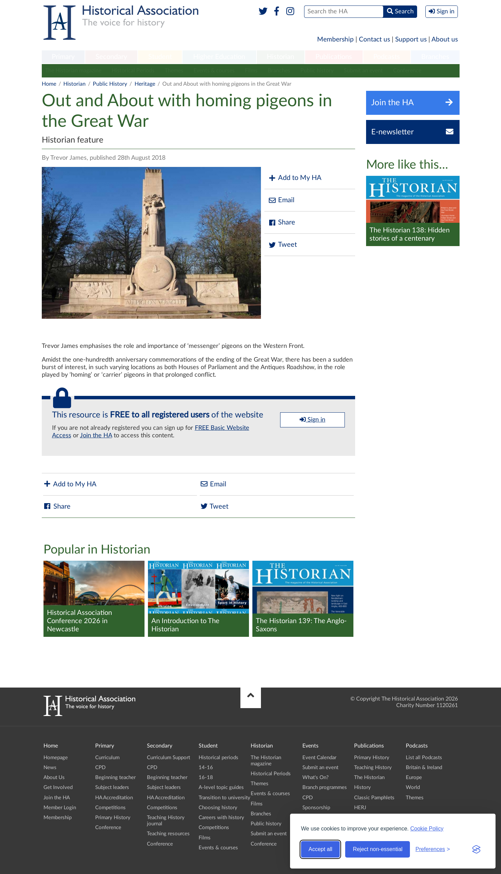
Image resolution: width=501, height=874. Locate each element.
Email (281, 200)
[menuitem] (63, 57)
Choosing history (218, 807)
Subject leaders (112, 787)
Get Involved (58, 787)
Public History (110, 84)
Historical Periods (133, 70)
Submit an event (363, 70)
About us (444, 39)
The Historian (369, 777)
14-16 (206, 767)
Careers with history (221, 817)
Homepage (55, 757)
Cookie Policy (426, 828)
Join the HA (96, 436)
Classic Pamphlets (374, 797)
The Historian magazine (73, 70)
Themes (174, 70)
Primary (63, 56)
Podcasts (386, 56)
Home (49, 84)
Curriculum (107, 757)
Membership (335, 39)
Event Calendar (319, 757)
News (50, 767)
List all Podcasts (424, 757)
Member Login (59, 807)
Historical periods (218, 757)
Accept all (320, 849)
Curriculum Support (168, 757)
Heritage (145, 84)
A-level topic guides (221, 787)
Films (251, 70)
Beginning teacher (115, 777)
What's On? (315, 777)
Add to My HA (295, 178)
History (362, 787)
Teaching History (373, 767)
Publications (333, 56)
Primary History (112, 817)
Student (160, 56)
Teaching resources (168, 833)
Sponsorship (316, 807)
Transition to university (224, 797)
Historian (280, 56)
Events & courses (214, 70)
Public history (317, 70)
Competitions (110, 807)
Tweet (282, 244)
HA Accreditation (114, 797)
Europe (414, 777)
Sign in (312, 419)
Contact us (374, 39)
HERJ (360, 807)
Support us (411, 39)
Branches (435, 56)
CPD (100, 767)
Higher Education (219, 56)
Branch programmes (324, 787)
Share (281, 222)
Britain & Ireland (424, 767)
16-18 (206, 777)
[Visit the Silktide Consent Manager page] (476, 849)
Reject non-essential (377, 849)
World (413, 787)
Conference (407, 70)
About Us (54, 777)
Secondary (111, 56)
